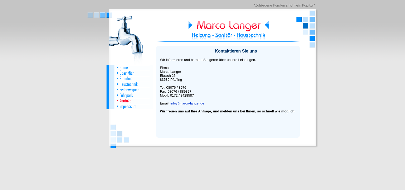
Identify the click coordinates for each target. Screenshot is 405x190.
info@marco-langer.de (187, 103)
